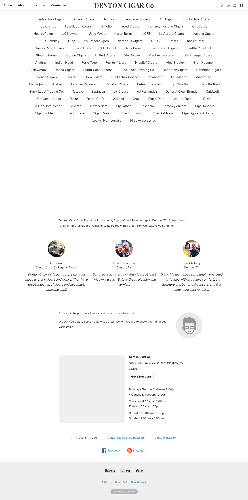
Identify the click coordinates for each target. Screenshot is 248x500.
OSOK (155, 41)
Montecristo (99, 106)
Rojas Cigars (82, 48)
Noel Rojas (35, 84)
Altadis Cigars (83, 19)
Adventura (203, 77)
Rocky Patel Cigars (50, 48)
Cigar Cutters (74, 113)
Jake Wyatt (97, 34)
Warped (118, 99)
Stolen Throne (46, 55)
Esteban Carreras (84, 84)
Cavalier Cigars (117, 84)
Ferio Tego (89, 63)
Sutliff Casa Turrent (97, 70)
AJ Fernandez (147, 92)
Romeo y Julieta (174, 106)
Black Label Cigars (136, 19)
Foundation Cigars (78, 26)
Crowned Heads (49, 99)
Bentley (108, 19)
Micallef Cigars (146, 63)
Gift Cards (199, 26)
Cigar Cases (102, 113)
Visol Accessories (162, 55)
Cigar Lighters (45, 113)
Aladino (41, 63)
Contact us (59, 5)
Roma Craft (95, 99)
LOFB (146, 34)
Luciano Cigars (204, 34)
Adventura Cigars (52, 19)
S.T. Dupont (108, 48)
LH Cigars (121, 92)
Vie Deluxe (132, 55)
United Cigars (105, 55)
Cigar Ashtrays (162, 113)
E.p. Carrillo (179, 84)
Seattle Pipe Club (199, 48)
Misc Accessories (143, 120)
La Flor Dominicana (48, 106)
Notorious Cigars (129, 41)
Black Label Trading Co (137, 70)
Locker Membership (106, 120)
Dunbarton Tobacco (125, 77)
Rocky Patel (195, 41)
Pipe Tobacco (205, 106)
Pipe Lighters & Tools (197, 113)
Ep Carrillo (48, 26)
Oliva (207, 99)
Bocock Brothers (209, 84)
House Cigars (47, 77)
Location (39, 5)
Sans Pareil (133, 48)
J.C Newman (71, 34)
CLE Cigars (167, 19)
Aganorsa (155, 77)
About (22, 5)
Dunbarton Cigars (196, 19)
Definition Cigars (175, 70)
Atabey (57, 84)
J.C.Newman (36, 70)
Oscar (74, 99)
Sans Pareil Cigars (164, 48)
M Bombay (51, 41)
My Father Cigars (96, 41)
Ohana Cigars (64, 70)
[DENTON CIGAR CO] (124, 5)
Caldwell (212, 92)
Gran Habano (203, 63)
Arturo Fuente (184, 99)
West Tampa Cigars (198, 55)
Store (8, 5)
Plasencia (147, 106)
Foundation (179, 77)
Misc (71, 41)
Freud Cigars (129, 26)
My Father (123, 106)
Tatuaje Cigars (76, 55)
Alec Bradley (175, 63)
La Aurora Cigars (171, 34)
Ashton (76, 106)
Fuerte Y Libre (116, 63)
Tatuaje (77, 92)
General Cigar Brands (181, 92)
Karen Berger (124, 34)
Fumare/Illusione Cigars (166, 26)
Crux (136, 99)
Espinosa (98, 92)
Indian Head (64, 63)
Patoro (173, 41)
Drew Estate (94, 77)
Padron (71, 77)
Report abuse (139, 482)
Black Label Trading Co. (46, 92)
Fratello (106, 26)
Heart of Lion (43, 34)
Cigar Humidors (131, 113)
